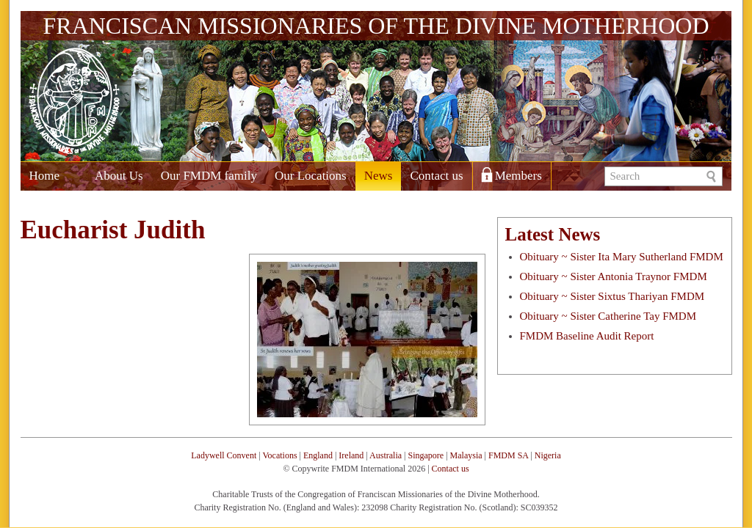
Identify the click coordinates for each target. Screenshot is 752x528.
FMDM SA (508, 455)
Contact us (436, 176)
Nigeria (548, 455)
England (318, 455)
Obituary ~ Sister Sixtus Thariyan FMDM (612, 296)
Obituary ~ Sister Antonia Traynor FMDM (613, 276)
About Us (119, 176)
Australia (385, 455)
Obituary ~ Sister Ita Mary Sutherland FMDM (621, 257)
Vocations (279, 455)
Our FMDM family (209, 176)
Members (518, 176)
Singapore (426, 455)
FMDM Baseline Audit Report (587, 336)
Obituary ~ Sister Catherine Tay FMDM (608, 316)
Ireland (351, 455)
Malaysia (466, 455)
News (378, 176)
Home (44, 176)
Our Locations (311, 176)
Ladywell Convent (223, 455)
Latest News (553, 234)
